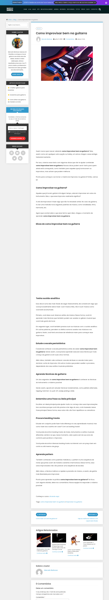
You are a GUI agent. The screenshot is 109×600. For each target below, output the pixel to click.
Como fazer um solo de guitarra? (46, 396)
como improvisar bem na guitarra (53, 380)
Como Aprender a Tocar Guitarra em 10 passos (89, 422)
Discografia (70, 9)
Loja (29, 9)
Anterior (41, 392)
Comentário (40, 475)
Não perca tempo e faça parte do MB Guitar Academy (75, 2)
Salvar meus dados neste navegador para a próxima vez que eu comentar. (51, 526)
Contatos (94, 9)
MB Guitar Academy (47, 9)
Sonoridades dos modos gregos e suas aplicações (42, 556)
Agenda (56, 9)
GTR (38, 9)
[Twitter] (14, 158)
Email (82, 563)
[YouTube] (17, 153)
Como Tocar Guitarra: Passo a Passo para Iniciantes (74, 429)
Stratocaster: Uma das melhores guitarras (43, 428)
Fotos (78, 9)
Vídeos (83, 9)
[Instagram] (23, 153)
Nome (38, 499)
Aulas (34, 9)
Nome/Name (85, 556)
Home (25, 9)
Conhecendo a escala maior (40, 574)
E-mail (38, 507)
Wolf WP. (61, 599)
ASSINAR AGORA (17, 138)
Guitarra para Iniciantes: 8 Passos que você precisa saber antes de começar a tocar (59, 425)
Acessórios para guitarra (18, 95)
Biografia (63, 9)
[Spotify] (20, 158)
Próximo (93, 392)
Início (10, 19)
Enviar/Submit (85, 584)
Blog (88, 9)
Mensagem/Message (88, 569)
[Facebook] (12, 153)
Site (37, 515)
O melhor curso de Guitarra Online (42, 566)
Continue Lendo (42, 431)
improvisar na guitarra (75, 380)
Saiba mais (17, 74)
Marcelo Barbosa (47, 39)
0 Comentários (69, 39)
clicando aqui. (54, 374)
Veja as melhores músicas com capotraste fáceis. (88, 398)
